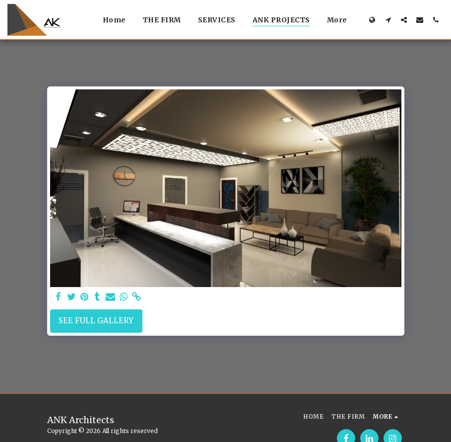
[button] (388, 19)
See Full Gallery (96, 320)
